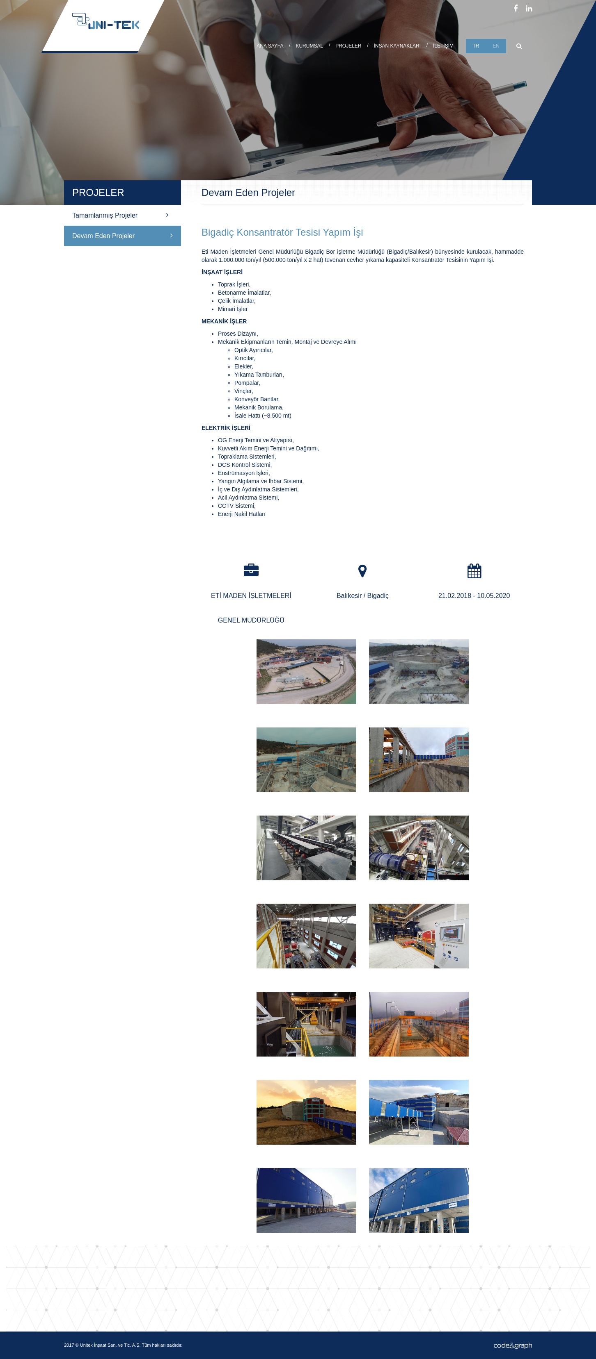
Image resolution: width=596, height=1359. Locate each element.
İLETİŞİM (443, 46)
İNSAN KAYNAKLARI (397, 46)
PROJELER (348, 46)
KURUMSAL (309, 46)
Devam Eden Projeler (122, 235)
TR (476, 46)
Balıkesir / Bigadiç (363, 595)
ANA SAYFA (270, 46)
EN (496, 46)
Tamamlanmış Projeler (120, 215)
